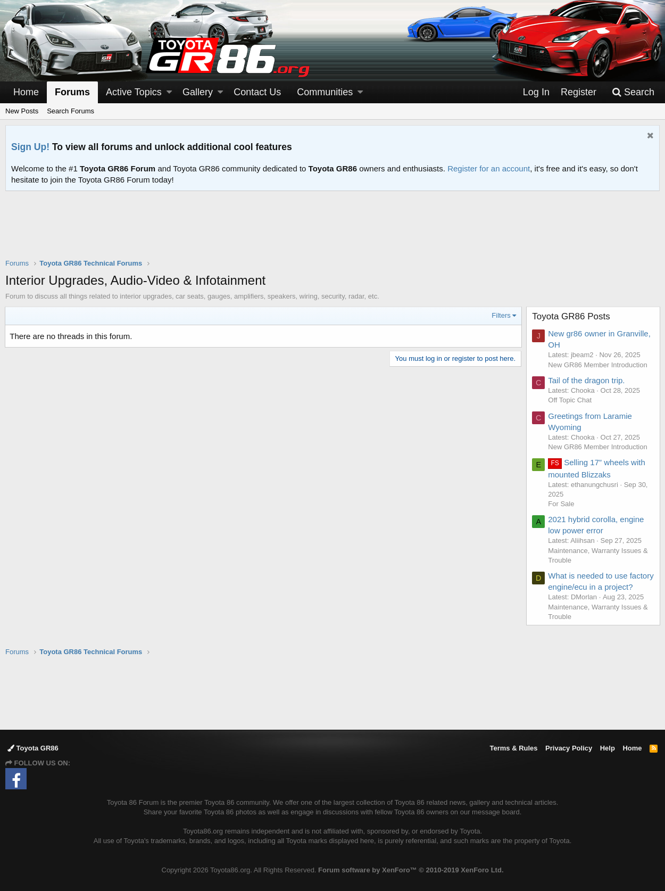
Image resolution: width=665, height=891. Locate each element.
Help (607, 748)
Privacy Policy (568, 748)
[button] (169, 92)
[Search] (633, 92)
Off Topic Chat (570, 400)
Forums (72, 92)
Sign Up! (30, 147)
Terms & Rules (513, 748)
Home (26, 92)
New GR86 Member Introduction (597, 365)
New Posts (21, 111)
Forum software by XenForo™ (410, 870)
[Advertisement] (332, 231)
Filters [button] (501, 315)
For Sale (561, 504)
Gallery (197, 92)
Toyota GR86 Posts (571, 316)
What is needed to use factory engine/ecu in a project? (588, 587)
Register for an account (488, 168)
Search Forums (70, 111)
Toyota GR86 (33, 748)
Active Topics (134, 92)
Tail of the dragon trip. (586, 380)
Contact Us (257, 92)
